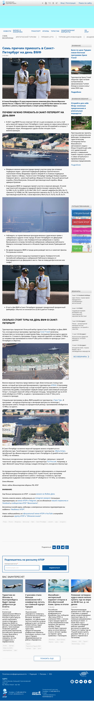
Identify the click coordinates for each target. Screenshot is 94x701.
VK (50, 3)
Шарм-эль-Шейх (8, 643)
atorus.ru (42, 699)
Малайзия (52, 635)
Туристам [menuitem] (55, 31)
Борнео (51, 637)
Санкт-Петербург (41, 517)
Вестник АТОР (77, 213)
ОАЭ (80, 636)
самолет (50, 517)
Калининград (76, 639)
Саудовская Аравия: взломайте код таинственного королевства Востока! (79, 304)
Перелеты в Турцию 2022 (33, 641)
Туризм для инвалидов (61, 37)
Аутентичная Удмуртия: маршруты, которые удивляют (80, 329)
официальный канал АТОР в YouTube (36, 509)
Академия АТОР (80, 37)
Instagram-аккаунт (42, 495)
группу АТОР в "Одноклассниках (26, 511)
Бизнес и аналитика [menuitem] (17, 31)
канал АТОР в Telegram (26, 498)
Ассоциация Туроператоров (11, 2)
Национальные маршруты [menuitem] (68, 31)
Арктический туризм (24, 37)
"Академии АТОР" (17, 506)
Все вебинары (79, 348)
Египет (5, 641)
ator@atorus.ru (19, 689)
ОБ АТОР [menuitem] (87, 31)
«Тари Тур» (57, 399)
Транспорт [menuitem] (36, 31)
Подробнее (75, 156)
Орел (32, 517)
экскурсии (63, 517)
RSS (46, 669)
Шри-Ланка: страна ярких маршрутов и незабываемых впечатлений (81, 291)
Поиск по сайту (86, 3)
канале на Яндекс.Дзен (44, 492)
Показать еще (47, 654)
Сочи (83, 639)
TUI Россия (51, 460)
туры (56, 517)
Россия (11, 517)
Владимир (18, 517)
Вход (63, 3)
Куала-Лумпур (61, 635)
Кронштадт (26, 517)
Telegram (57, 3)
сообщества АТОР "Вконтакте (22, 500)
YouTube (46, 3)
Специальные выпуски (81, 205)
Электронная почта (11, 559)
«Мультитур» (60, 449)
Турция (28, 639)
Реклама (39, 669)
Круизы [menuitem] (45, 31)
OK (54, 3)
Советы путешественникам (82, 222)
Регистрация (71, 3)
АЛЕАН (53, 384)
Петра (5, 517)
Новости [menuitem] (7, 31)
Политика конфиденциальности (13, 669)
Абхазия (74, 636)
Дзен (43, 3)
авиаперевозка (7, 645)
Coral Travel (44, 332)
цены (39, 644)
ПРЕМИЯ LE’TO (41, 37)
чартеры (28, 644)
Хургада (11, 641)
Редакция (30, 669)
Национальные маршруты (82, 231)
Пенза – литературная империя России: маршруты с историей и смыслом (80, 317)
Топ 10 (75, 240)
